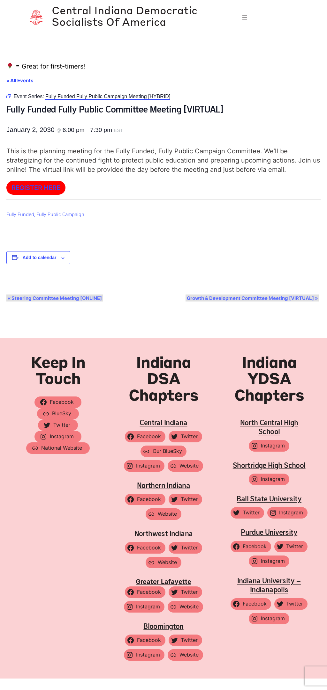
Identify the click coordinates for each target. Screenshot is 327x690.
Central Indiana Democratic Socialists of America (122, 23)
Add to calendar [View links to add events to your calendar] (40, 269)
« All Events (19, 92)
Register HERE (35, 199)
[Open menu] (244, 23)
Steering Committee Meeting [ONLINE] (53, 310)
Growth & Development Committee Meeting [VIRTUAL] (253, 310)
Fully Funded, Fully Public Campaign (45, 225)
